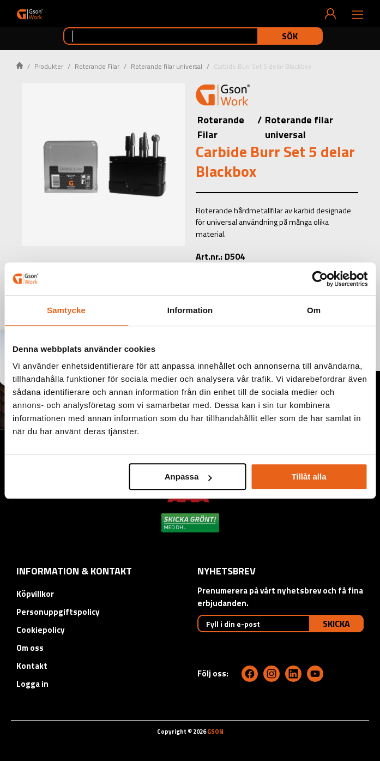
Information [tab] (190, 310)
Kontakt (31, 666)
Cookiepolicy (40, 630)
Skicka (336, 623)
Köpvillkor (35, 594)
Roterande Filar (97, 66)
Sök (290, 36)
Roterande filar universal (166, 66)
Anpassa (188, 476)
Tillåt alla (309, 476)
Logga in (32, 684)
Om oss (30, 648)
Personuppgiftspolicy (58, 612)
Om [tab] (314, 310)
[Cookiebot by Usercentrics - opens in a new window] (319, 279)
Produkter (48, 66)
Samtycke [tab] (66, 310)
